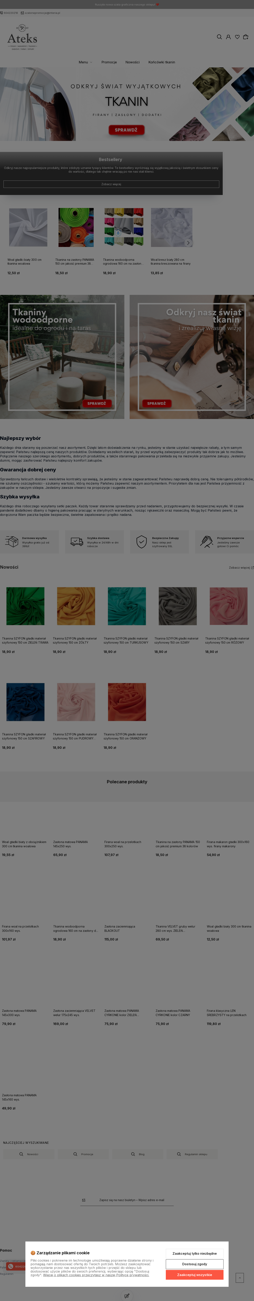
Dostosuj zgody (194, 1264)
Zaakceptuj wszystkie (194, 1275)
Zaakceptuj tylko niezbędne (195, 1253)
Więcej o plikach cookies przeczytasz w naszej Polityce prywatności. (96, 1275)
